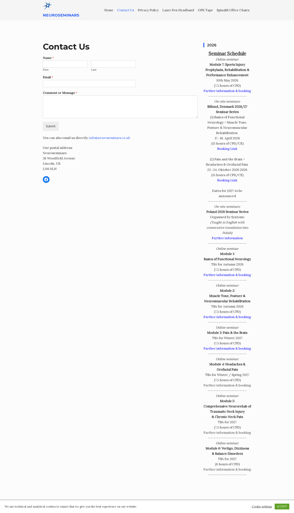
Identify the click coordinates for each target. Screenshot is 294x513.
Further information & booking (227, 91)
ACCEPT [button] (282, 506)
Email (48, 77)
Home (108, 10)
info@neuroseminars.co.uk (109, 138)
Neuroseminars (61, 15)
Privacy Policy (148, 10)
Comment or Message (60, 93)
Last (93, 69)
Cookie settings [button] (262, 506)
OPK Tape (205, 10)
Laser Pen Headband (178, 10)
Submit (51, 126)
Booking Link (227, 149)
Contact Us (125, 10)
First (46, 69)
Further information (227, 238)
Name (48, 58)
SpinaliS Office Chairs (233, 10)
